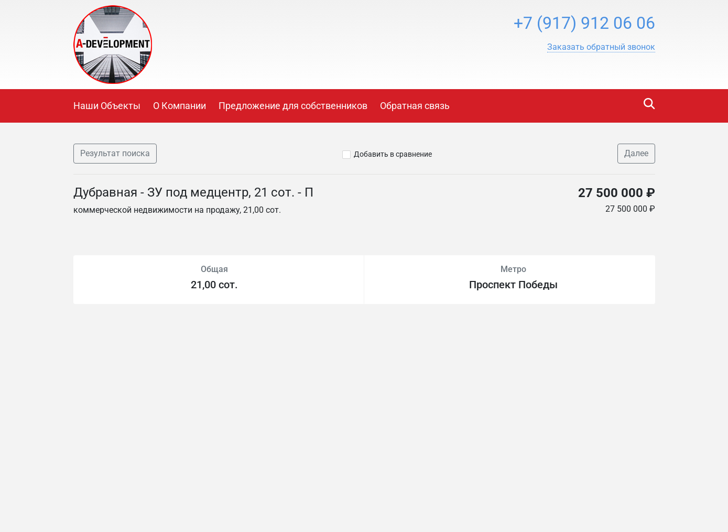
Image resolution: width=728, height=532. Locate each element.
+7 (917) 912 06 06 (584, 23)
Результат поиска (115, 153)
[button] (601, 47)
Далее (636, 153)
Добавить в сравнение (393, 154)
